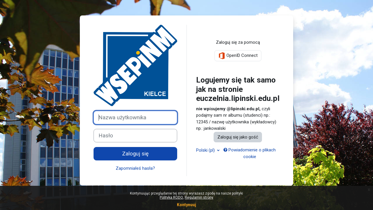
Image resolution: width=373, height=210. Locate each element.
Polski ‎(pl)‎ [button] (206, 150)
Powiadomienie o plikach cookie (250, 153)
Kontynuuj (186, 204)
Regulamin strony (199, 197)
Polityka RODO (171, 197)
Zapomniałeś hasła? (135, 168)
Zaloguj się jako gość (237, 137)
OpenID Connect (238, 55)
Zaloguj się (135, 153)
